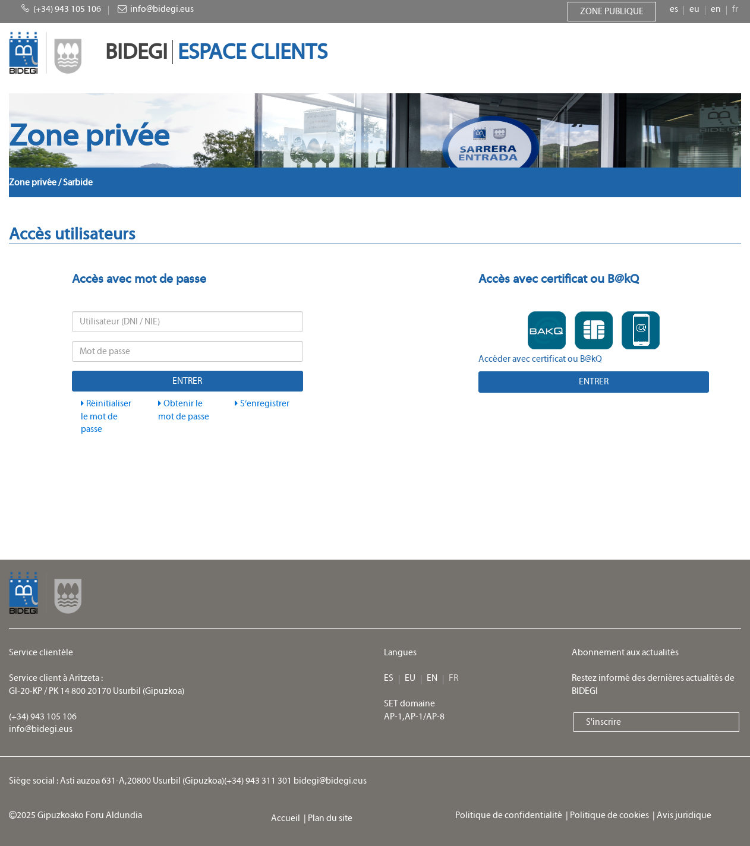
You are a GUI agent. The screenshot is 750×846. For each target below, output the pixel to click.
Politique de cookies (611, 815)
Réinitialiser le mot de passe (106, 416)
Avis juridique (685, 815)
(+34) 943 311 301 (258, 781)
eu (694, 9)
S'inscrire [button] (603, 722)
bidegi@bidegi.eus (330, 781)
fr (735, 9)
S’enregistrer (262, 404)
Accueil (287, 818)
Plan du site (331, 818)
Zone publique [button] (612, 12)
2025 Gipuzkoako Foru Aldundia (75, 815)
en (716, 9)
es (674, 9)
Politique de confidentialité (510, 815)
